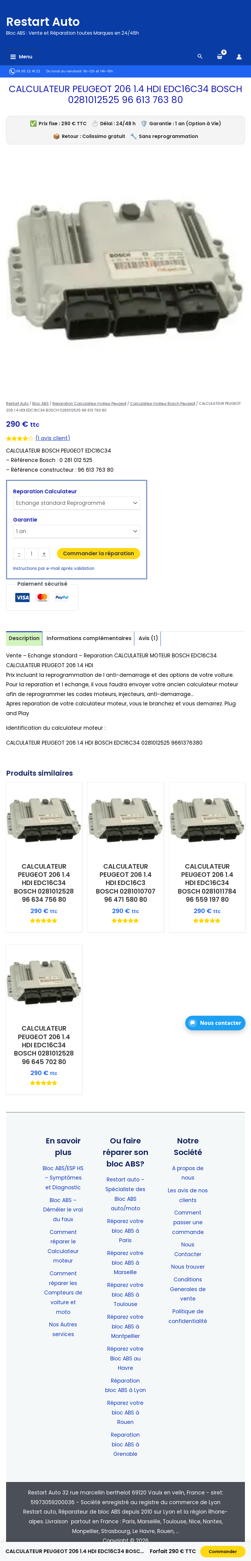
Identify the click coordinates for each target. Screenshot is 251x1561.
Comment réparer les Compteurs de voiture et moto (63, 1293)
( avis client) (52, 438)
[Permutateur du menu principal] (21, 57)
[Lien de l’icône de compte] (239, 57)
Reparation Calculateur (45, 491)
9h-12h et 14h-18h (98, 71)
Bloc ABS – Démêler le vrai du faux (63, 1210)
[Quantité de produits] (31, 554)
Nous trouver (188, 1266)
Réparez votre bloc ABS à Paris (125, 1231)
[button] (215, 1023)
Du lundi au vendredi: (64, 71)
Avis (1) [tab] (148, 638)
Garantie (25, 519)
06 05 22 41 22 (24, 71)
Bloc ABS (40, 403)
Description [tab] (24, 638)
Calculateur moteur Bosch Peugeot (162, 403)
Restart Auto (51, 21)
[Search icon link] (200, 57)
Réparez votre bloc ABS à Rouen (125, 1412)
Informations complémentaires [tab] (89, 638)
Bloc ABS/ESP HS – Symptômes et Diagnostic (63, 1178)
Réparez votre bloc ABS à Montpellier (125, 1326)
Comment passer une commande (188, 1222)
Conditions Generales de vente (188, 1289)
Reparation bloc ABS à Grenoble (125, 1444)
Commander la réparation (98, 553)
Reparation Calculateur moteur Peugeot (89, 403)
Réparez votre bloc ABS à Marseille (125, 1262)
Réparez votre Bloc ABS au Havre (125, 1358)
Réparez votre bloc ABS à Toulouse (125, 1294)
